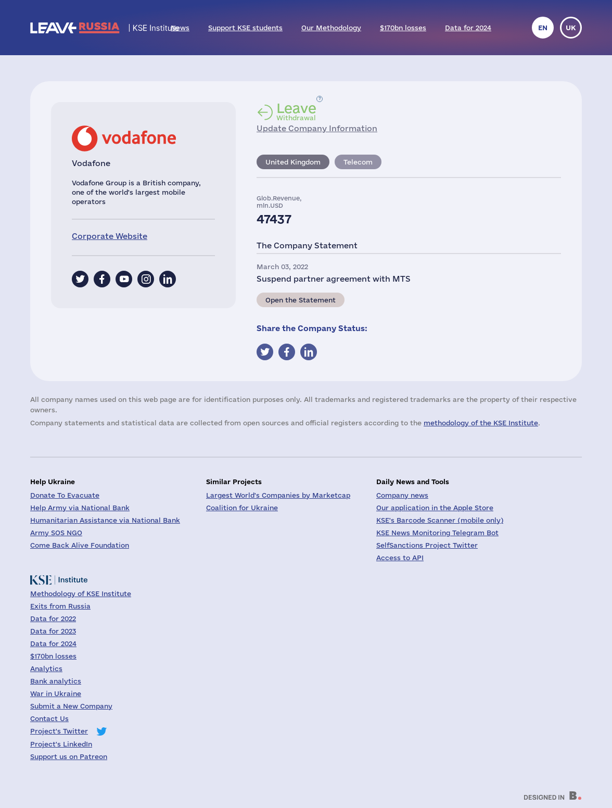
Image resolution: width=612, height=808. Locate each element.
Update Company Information (317, 128)
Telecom (358, 162)
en (542, 27)
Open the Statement (300, 300)
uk (571, 27)
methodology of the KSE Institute (481, 422)
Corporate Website (109, 236)
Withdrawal (296, 111)
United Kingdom (293, 162)
